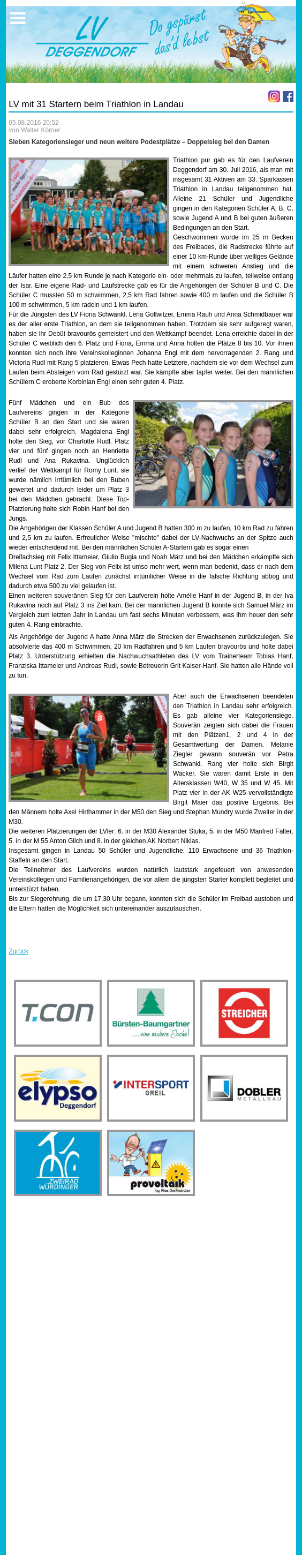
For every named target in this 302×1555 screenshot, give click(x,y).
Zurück (18, 951)
